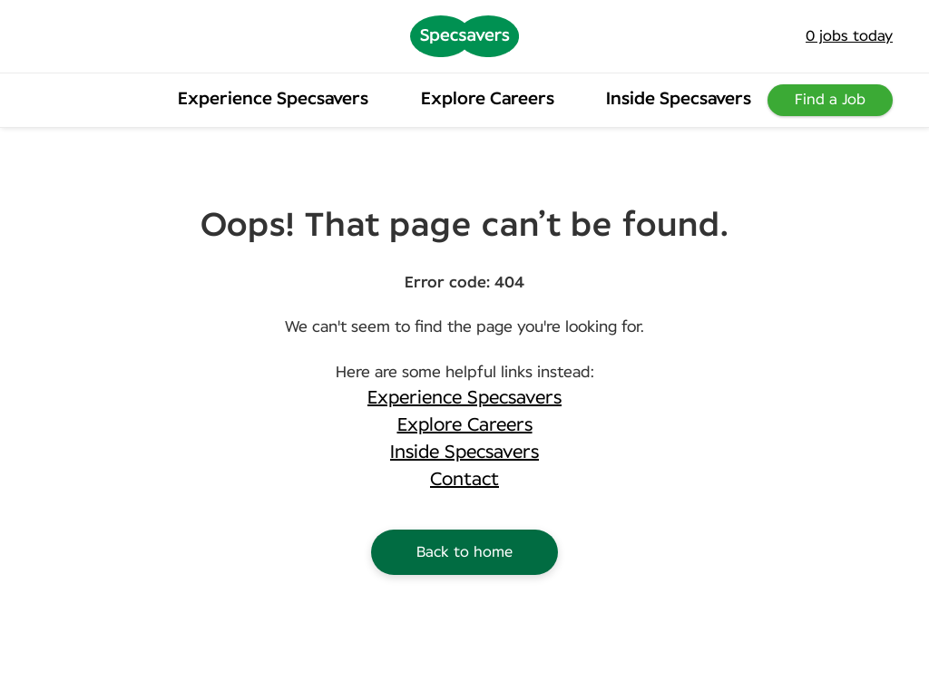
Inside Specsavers (678, 99)
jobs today (849, 36)
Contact (464, 480)
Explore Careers (487, 99)
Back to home (464, 552)
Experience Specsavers (273, 99)
